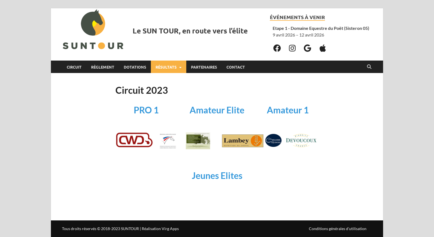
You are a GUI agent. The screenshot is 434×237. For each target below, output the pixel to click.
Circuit (74, 66)
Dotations (135, 66)
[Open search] (369, 67)
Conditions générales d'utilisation (337, 228)
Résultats (166, 66)
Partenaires (204, 66)
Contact (235, 66)
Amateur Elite (217, 110)
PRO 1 (146, 110)
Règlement (102, 66)
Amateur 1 (288, 110)
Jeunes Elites (217, 175)
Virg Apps (170, 228)
